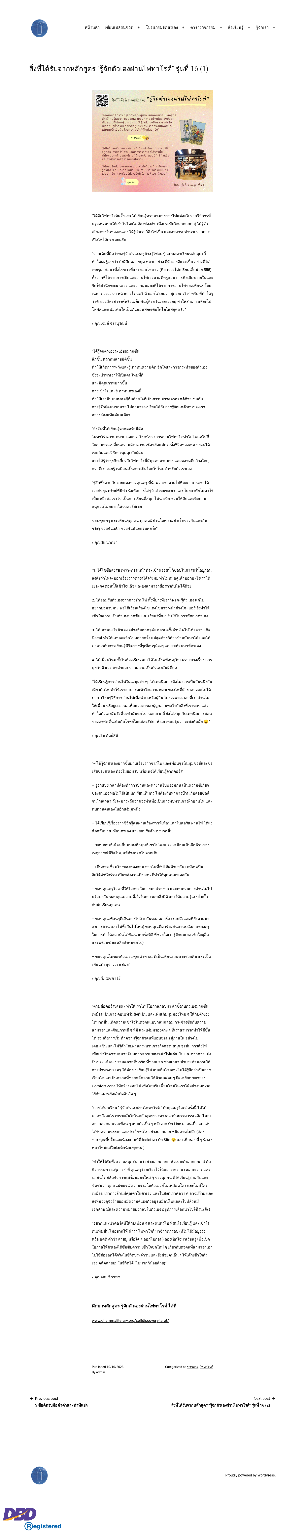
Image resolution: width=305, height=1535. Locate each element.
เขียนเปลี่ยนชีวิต (119, 27)
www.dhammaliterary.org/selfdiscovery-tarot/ (130, 1320)
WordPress (266, 1475)
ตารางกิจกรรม (203, 27)
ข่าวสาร (192, 1367)
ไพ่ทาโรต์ (206, 1367)
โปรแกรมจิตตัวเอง (162, 27)
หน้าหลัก (92, 27)
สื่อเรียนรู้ (236, 27)
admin (100, 1372)
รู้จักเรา (262, 27)
